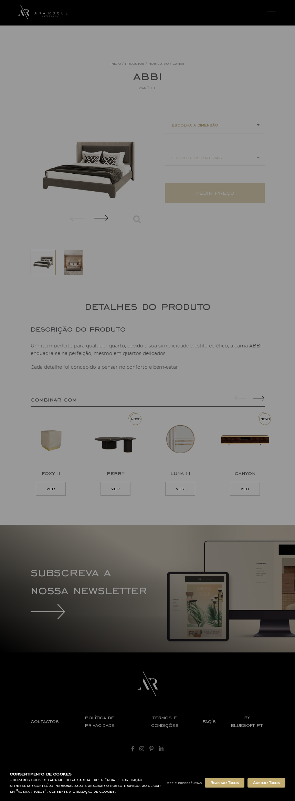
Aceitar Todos (266, 782)
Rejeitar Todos (224, 782)
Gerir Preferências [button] (184, 783)
